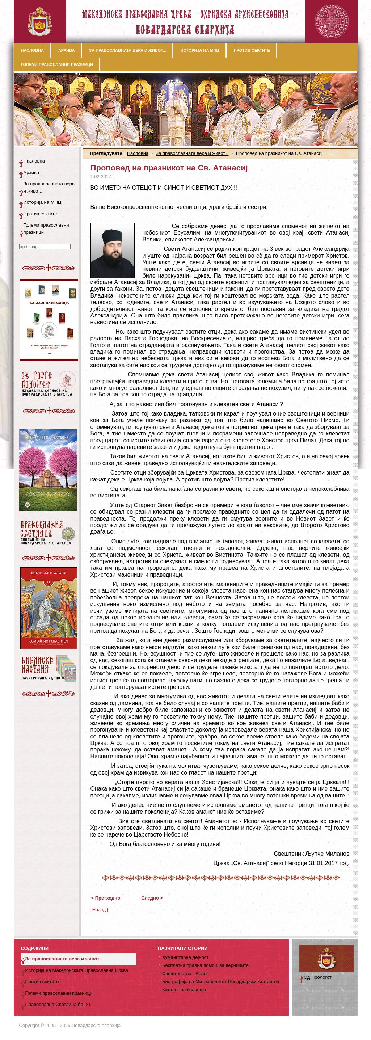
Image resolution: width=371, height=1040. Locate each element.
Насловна (137, 153)
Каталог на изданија (184, 989)
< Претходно (106, 898)
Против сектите (40, 213)
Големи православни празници (46, 228)
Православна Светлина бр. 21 (58, 1004)
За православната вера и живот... (192, 153)
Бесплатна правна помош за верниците (205, 965)
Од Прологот (318, 977)
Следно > (152, 898)
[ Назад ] (99, 909)
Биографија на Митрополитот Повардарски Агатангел (220, 981)
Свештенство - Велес (185, 973)
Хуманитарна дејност (185, 957)
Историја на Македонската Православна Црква (76, 970)
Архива (31, 172)
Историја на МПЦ (43, 202)
